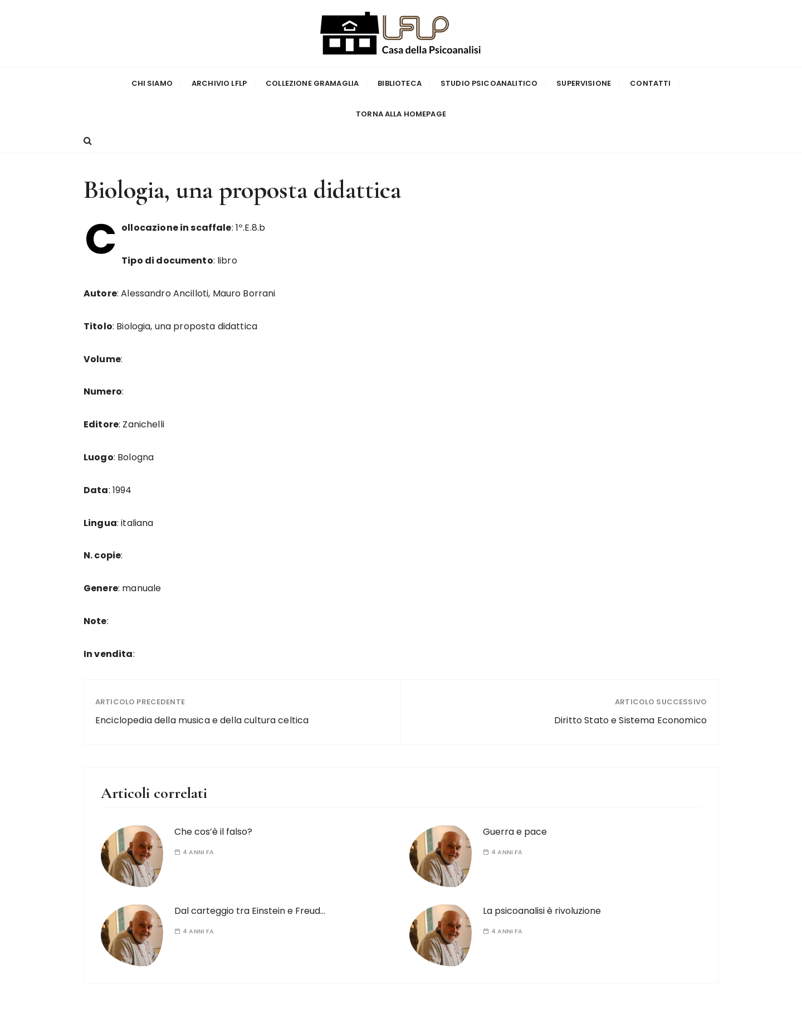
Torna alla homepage (401, 113)
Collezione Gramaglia (312, 82)
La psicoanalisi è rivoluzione (542, 909)
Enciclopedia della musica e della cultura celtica (202, 719)
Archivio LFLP (219, 82)
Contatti (650, 82)
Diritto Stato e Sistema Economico (630, 719)
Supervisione (583, 82)
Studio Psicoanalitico (489, 82)
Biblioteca (400, 82)
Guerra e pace (515, 830)
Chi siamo (152, 82)
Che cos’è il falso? (213, 830)
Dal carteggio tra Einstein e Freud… (249, 909)
